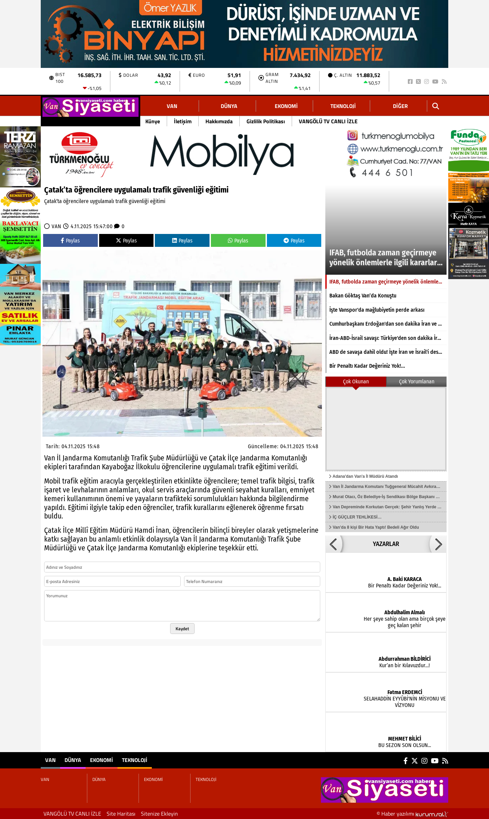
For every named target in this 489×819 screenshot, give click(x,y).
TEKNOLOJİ (343, 106)
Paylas (70, 240)
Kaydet (182, 628)
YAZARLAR (386, 544)
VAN (172, 106)
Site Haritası (121, 813)
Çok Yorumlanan (416, 381)
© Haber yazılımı (412, 813)
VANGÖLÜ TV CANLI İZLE (328, 121)
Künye (152, 121)
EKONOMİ (286, 106)
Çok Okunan (356, 381)
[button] (333, 544)
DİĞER (400, 106)
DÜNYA (229, 106)
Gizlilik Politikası (266, 121)
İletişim (183, 121)
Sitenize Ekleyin (159, 813)
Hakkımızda (219, 121)
